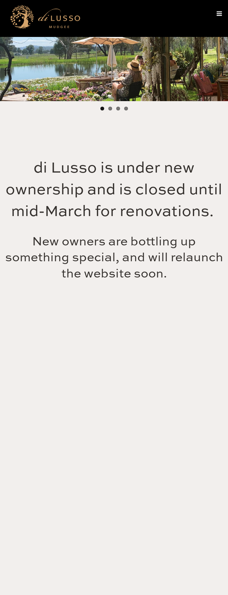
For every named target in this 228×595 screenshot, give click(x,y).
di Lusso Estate (45, 18)
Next (218, 69)
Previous (10, 69)
